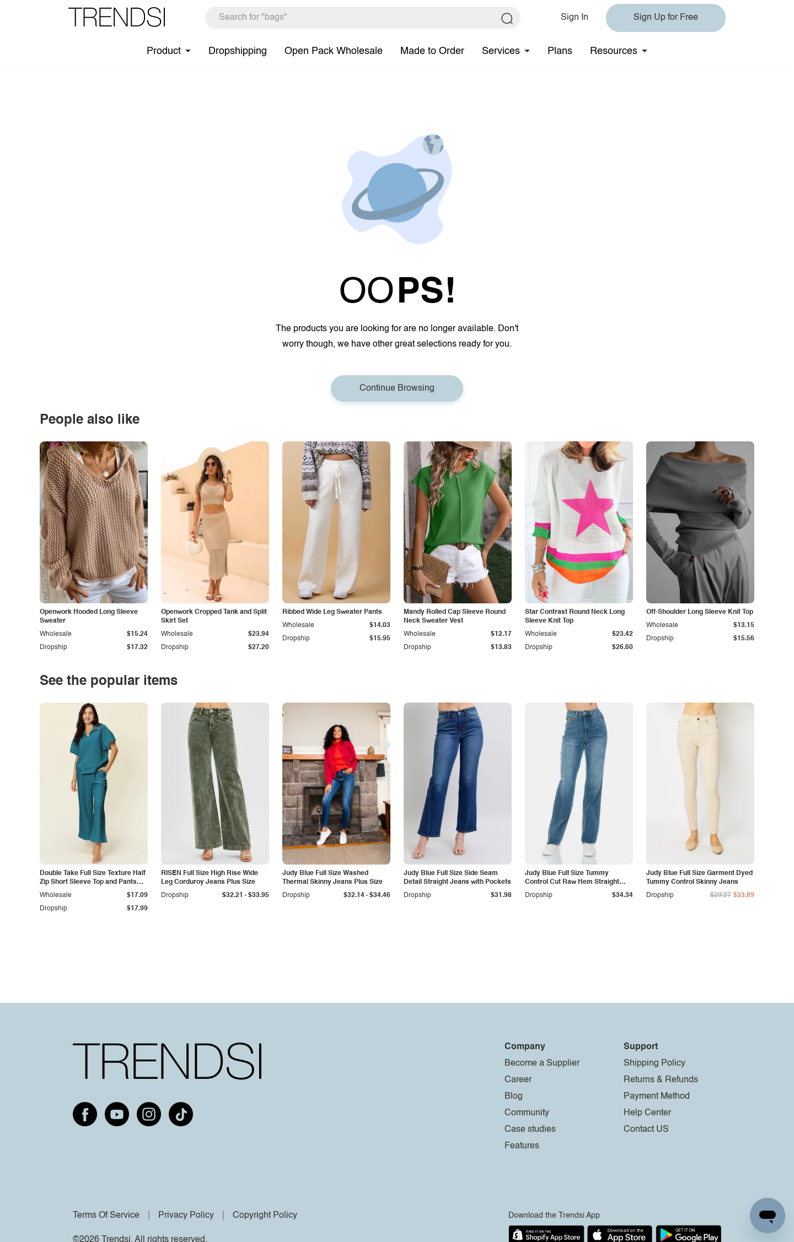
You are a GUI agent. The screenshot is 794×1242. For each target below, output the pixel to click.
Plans (560, 51)
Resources (613, 51)
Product (164, 51)
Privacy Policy (186, 1215)
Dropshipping (237, 51)
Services (501, 51)
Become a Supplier (542, 1063)
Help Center (647, 1113)
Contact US (646, 1129)
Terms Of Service (106, 1215)
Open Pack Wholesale (334, 51)
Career (518, 1080)
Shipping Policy (654, 1063)
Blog (514, 1096)
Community (527, 1113)
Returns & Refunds (661, 1080)
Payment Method (657, 1096)
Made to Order (432, 51)
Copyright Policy (265, 1215)
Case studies (530, 1129)
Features (522, 1146)
